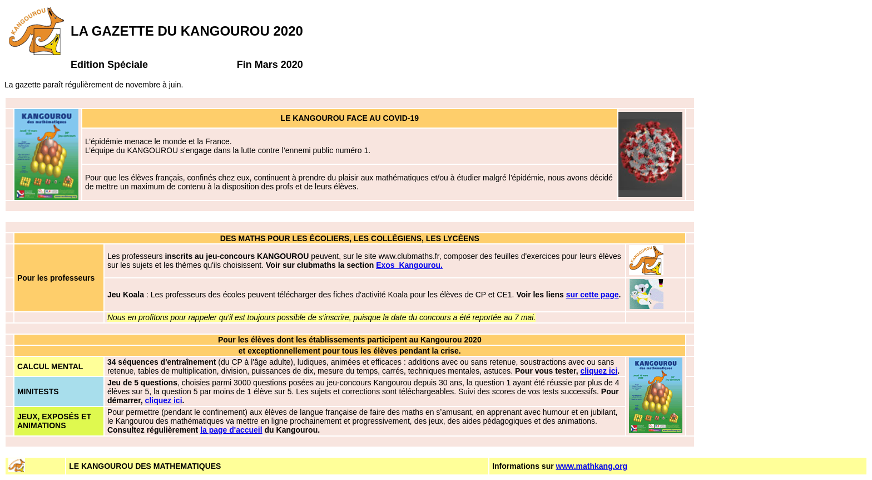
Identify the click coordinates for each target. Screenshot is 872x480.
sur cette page (592, 294)
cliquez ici (598, 370)
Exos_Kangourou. (409, 265)
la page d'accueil (231, 429)
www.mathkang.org (592, 466)
